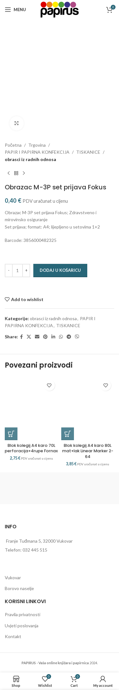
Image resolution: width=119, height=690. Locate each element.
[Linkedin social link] (53, 337)
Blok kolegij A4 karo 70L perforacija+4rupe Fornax (31, 448)
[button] (11, 433)
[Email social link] (37, 337)
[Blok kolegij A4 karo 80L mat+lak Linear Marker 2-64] (88, 408)
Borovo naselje (19, 588)
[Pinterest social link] (45, 337)
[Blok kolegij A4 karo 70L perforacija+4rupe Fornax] (31, 408)
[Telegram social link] (69, 337)
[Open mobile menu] (15, 9)
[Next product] (24, 173)
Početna (13, 145)
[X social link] (29, 337)
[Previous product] (8, 173)
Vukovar (13, 577)
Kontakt (13, 636)
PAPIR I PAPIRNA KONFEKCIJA (37, 152)
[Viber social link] (77, 337)
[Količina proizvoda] (17, 270)
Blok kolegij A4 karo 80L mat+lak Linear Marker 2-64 (87, 451)
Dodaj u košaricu (60, 270)
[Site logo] (59, 9)
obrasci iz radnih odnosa (30, 159)
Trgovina (37, 145)
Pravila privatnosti (22, 614)
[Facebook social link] (21, 337)
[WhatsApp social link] (61, 337)
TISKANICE (88, 152)
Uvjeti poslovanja (21, 625)
